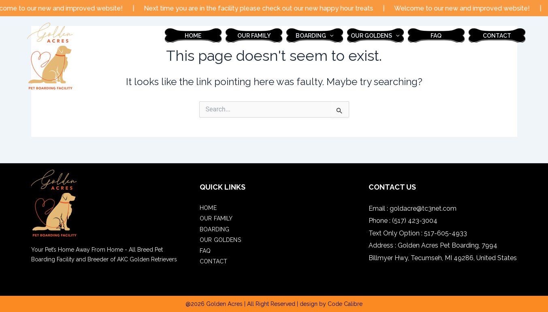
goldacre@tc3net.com (423, 208)
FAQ (436, 35)
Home (193, 35)
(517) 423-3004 (414, 220)
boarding (314, 35)
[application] (329, 35)
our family (254, 35)
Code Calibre (345, 304)
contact (497, 35)
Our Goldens (375, 35)
